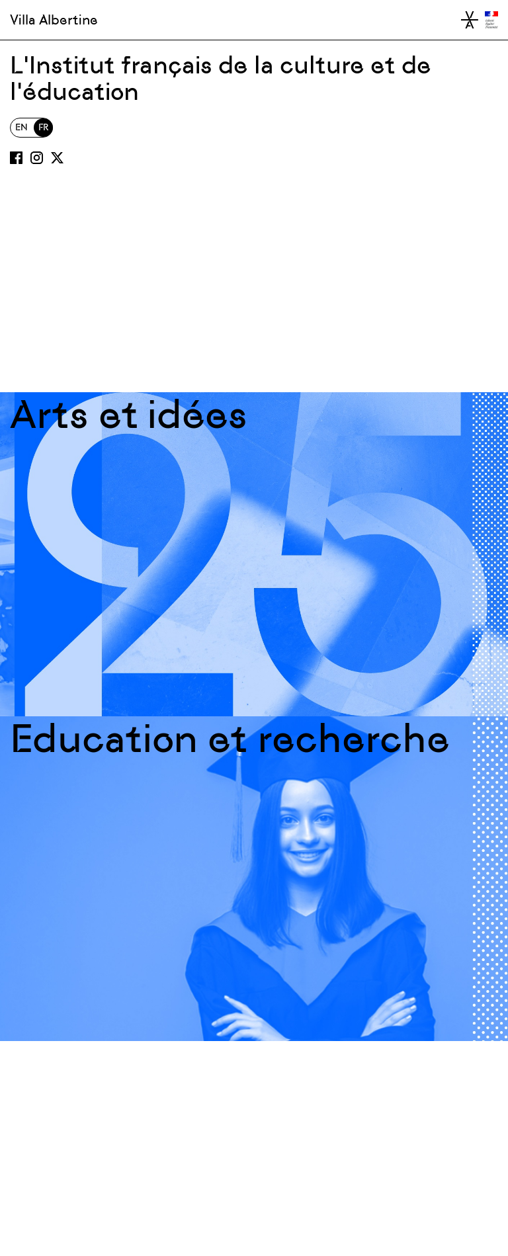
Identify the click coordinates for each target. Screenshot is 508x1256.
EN (21, 127)
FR (43, 127)
